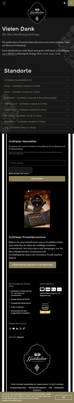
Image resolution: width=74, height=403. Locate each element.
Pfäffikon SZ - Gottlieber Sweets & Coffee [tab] (36, 104)
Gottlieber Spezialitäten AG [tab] (36, 80)
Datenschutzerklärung (53, 152)
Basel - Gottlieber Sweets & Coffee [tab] (36, 92)
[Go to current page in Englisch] (20, 337)
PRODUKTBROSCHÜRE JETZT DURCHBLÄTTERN (32, 265)
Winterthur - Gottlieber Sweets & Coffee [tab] (36, 121)
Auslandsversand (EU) (18, 388)
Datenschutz (59, 388)
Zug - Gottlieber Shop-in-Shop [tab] (36, 127)
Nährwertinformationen (37, 388)
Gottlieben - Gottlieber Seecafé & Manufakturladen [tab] (36, 98)
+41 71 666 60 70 (9, 54)
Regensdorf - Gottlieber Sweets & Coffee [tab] (36, 109)
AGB (50, 388)
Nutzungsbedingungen (16, 154)
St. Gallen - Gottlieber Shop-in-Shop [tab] (36, 115)
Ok (63, 397)
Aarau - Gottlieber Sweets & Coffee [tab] (36, 86)
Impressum (37, 390)
